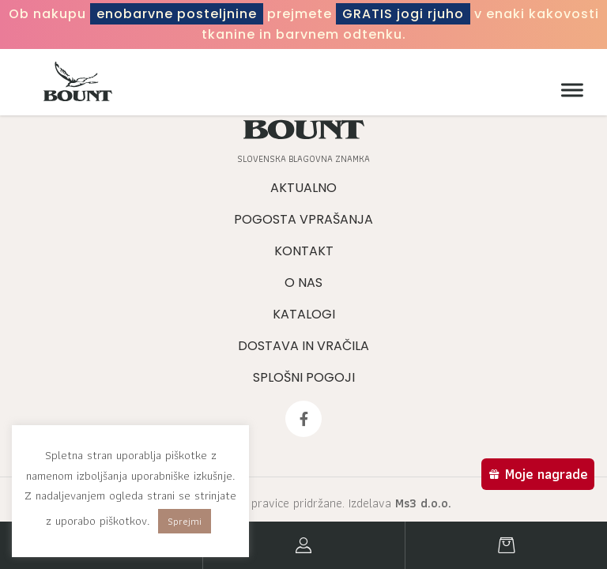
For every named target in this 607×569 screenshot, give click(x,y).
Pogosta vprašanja (303, 219)
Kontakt (304, 251)
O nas (303, 282)
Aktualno (303, 188)
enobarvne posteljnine (176, 14)
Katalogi (304, 314)
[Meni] (568, 90)
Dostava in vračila (303, 346)
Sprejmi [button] (185, 521)
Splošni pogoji (304, 377)
